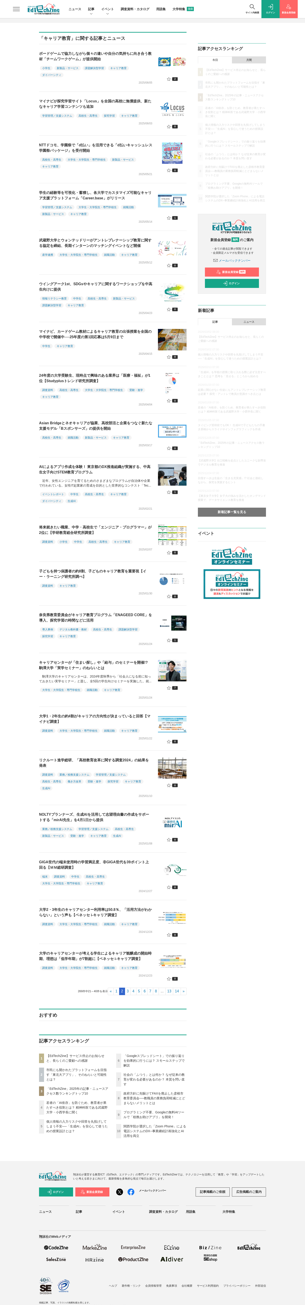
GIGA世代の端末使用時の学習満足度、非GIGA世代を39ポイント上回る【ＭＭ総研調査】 (94, 864)
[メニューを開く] (16, 9)
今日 (215, 60)
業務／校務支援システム (74, 774)
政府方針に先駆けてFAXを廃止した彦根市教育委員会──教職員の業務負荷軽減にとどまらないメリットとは (154, 1098)
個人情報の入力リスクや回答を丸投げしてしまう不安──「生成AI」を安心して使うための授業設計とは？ (77, 1126)
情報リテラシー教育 (54, 298)
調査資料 (47, 390)
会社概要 (187, 1285)
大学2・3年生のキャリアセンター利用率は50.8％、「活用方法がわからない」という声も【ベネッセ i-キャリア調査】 (95, 912)
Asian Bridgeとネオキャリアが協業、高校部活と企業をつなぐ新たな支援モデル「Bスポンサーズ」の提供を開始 (95, 425)
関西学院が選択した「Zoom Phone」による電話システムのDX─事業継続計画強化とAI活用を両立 (154, 1131)
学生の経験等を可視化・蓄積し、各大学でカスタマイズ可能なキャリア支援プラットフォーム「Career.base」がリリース (95, 195)
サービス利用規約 (208, 1285)
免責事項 (171, 1285)
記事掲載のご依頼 (212, 1192)
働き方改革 (74, 781)
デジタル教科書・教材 (73, 629)
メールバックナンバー (232, 260)
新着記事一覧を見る (232, 512)
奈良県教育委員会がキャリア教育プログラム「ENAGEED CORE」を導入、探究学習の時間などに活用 (95, 617)
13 (169, 991)
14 (177, 991)
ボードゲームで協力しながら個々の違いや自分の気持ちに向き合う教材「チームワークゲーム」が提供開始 (95, 56)
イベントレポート (53, 494)
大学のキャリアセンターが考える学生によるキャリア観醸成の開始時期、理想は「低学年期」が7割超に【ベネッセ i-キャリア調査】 (95, 956)
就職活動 (128, 207)
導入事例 (47, 629)
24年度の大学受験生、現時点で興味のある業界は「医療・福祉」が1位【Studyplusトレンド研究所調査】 (94, 378)
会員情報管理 (153, 1285)
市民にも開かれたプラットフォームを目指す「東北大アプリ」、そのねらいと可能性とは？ (76, 1074)
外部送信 (260, 1285)
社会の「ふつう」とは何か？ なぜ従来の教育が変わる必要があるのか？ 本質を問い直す (154, 1079)
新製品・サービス (68, 68)
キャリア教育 (118, 68)
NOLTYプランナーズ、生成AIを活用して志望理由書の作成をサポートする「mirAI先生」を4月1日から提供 (94, 817)
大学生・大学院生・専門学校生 (87, 159)
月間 (249, 60)
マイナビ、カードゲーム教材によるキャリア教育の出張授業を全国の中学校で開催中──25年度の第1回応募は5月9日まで (95, 334)
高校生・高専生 (88, 115)
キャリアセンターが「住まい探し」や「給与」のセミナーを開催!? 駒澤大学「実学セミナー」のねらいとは (93, 665)
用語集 (161, 9)
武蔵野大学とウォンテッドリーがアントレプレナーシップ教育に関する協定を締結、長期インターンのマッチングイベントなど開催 (95, 243)
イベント (107, 9)
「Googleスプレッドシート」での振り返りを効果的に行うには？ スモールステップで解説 (154, 1060)
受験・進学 (136, 390)
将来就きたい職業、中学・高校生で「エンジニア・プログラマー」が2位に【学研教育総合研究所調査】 (95, 530)
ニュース (75, 9)
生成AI (72, 501)
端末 (45, 876)
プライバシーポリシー (237, 1285)
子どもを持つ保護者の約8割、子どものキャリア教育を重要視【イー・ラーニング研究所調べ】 (92, 574)
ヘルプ (113, 1285)
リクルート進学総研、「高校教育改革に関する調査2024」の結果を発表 (94, 762)
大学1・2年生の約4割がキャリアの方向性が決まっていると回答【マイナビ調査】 (94, 719)
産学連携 (47, 254)
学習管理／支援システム (57, 115)
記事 (91, 9)
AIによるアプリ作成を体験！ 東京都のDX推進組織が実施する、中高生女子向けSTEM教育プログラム (94, 469)
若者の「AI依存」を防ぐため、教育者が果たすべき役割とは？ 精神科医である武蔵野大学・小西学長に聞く (77, 1107)
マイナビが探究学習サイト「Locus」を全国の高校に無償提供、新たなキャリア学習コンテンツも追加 (95, 104)
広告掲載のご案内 (249, 1192)
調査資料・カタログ (135, 9)
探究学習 (109, 115)
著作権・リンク (131, 1285)
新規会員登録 (231, 272)
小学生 (46, 68)
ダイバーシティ (51, 75)
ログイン (231, 283)
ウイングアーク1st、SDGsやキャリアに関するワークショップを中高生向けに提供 (95, 286)
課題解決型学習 (94, 68)
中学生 (77, 298)
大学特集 (183, 9)
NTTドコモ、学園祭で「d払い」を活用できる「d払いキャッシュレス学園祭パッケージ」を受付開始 (95, 147)
